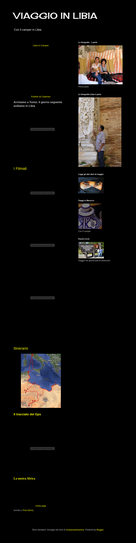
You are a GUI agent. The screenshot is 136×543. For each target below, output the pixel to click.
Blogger (100, 530)
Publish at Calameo (40, 96)
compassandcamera (75, 530)
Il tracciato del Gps (27, 414)
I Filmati (20, 168)
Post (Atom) (28, 510)
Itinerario (21, 348)
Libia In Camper (41, 45)
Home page (41, 506)
